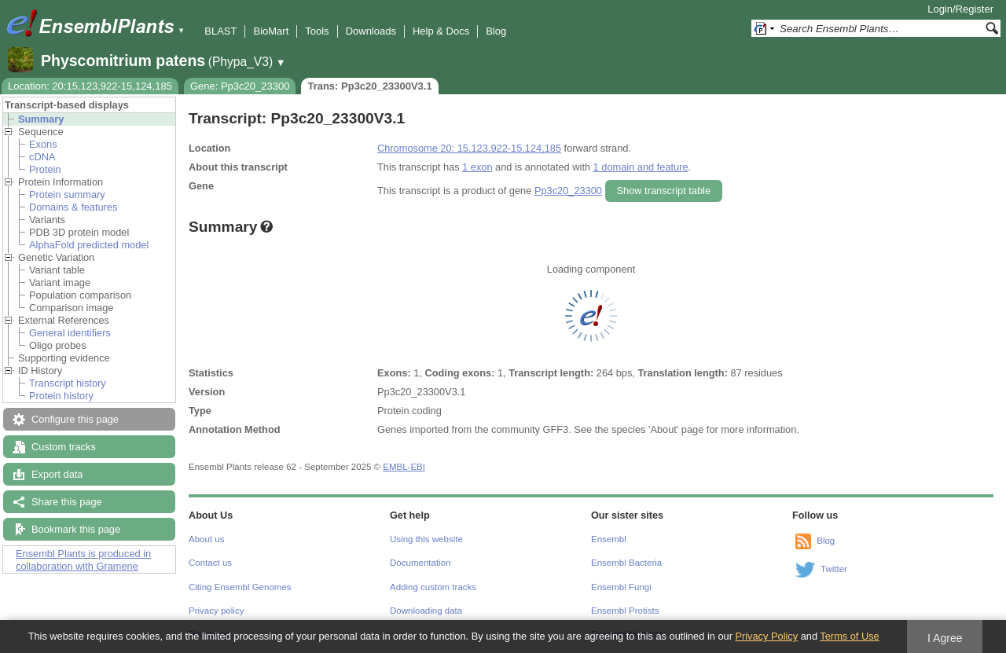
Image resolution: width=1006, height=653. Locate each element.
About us (206, 539)
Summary (41, 119)
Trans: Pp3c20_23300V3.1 (369, 86)
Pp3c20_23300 (568, 190)
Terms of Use (849, 636)
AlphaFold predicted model (89, 245)
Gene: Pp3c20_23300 (240, 86)
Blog (496, 31)
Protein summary (67, 194)
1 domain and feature (640, 167)
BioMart (270, 31)
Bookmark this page (75, 529)
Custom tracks (63, 447)
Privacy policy (216, 610)
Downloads (371, 31)
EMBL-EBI (404, 466)
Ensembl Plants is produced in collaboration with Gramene (83, 560)
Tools (317, 31)
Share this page (66, 502)
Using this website (426, 539)
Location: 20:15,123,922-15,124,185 (90, 86)
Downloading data (426, 610)
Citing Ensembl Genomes (240, 587)
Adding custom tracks (433, 587)
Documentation (420, 562)
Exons (43, 144)
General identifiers (70, 333)
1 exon (477, 167)
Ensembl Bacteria (626, 562)
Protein (45, 169)
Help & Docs (441, 31)
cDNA (42, 157)
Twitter (834, 569)
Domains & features (73, 207)
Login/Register (960, 9)
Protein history (61, 396)
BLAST (220, 31)
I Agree (945, 638)
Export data (57, 474)
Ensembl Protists (625, 610)
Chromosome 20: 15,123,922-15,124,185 (469, 148)
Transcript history (67, 383)
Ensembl (608, 539)
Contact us (210, 562)
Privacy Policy (766, 636)
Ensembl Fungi (621, 587)
